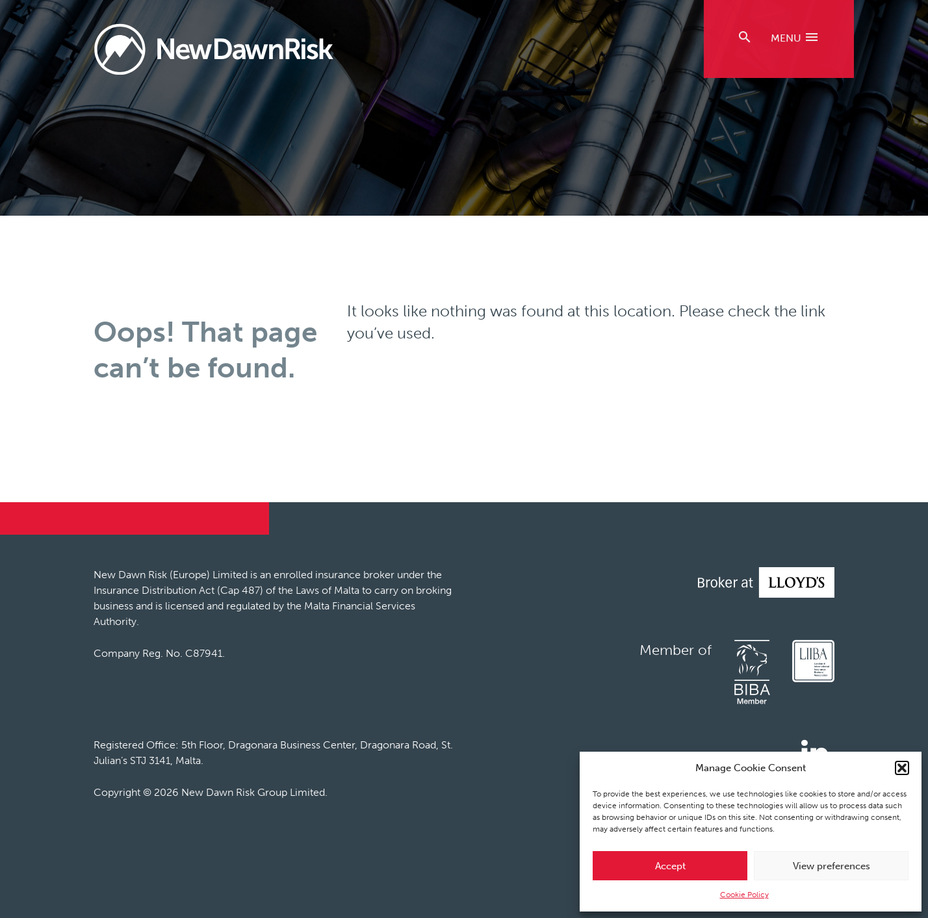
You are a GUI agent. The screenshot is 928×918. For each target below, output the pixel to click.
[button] (902, 767)
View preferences (831, 866)
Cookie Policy (744, 894)
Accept (670, 866)
